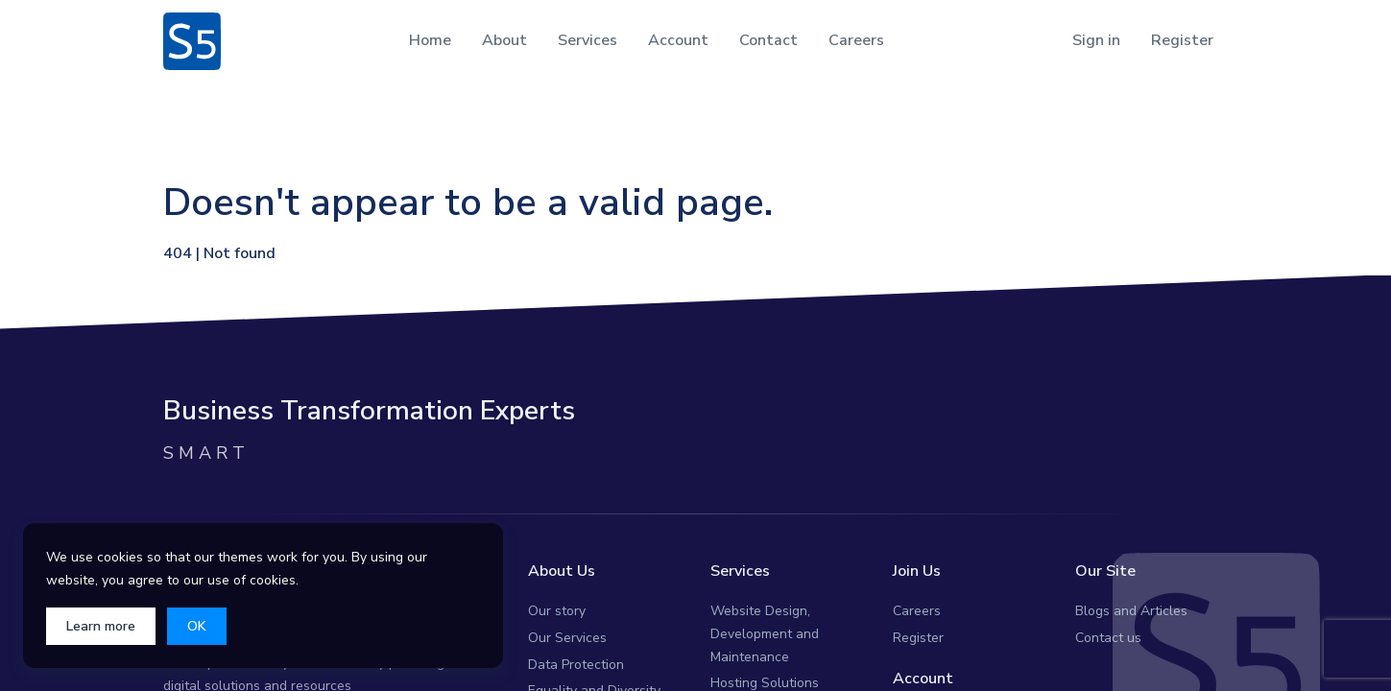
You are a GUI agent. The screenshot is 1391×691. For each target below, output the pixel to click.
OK (196, 626)
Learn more (100, 626)
